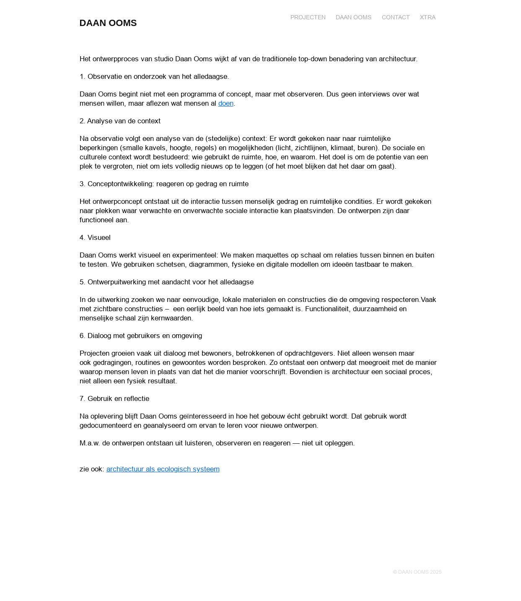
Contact (396, 17)
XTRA (427, 17)
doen (225, 103)
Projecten (308, 17)
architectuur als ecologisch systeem (163, 469)
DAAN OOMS (108, 23)
